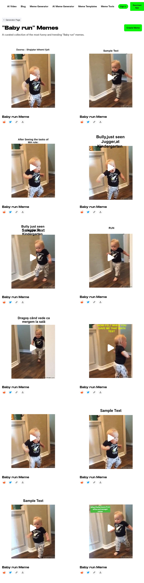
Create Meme (133, 28)
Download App (137, 6)
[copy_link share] (16, 122)
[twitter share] (10, 122)
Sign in (123, 6)
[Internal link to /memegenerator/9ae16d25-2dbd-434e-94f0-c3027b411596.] (11, 20)
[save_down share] (23, 122)
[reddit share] (4, 122)
